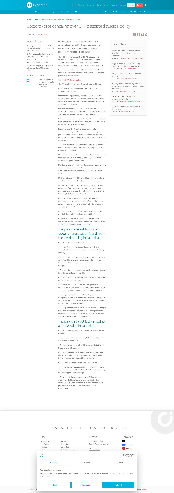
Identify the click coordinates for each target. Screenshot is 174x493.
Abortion (30, 12)
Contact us (65, 447)
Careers (123, 5)
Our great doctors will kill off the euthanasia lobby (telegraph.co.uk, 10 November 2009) (40, 48)
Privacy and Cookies (68, 450)
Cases (99, 5)
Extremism (69, 12)
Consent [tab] (53, 463)
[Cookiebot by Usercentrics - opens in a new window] (124, 455)
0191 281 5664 (97, 441)
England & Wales (104, 12)
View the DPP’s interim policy (69, 80)
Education (59, 12)
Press (43, 450)
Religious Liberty (126, 58)
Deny (55, 485)
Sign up (130, 5)
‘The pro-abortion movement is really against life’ (46, 82)
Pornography (126, 111)
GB (135, 12)
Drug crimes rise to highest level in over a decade (126, 74)
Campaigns (90, 5)
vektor (145, 489)
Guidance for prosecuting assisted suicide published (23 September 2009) (40, 68)
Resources (114, 5)
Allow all (119, 485)
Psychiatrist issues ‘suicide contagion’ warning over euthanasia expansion (127, 64)
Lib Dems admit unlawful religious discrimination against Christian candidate (126, 53)
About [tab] (120, 463)
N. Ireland (116, 12)
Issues (106, 5)
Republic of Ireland (135, 101)
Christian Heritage (41, 12)
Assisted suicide (126, 68)
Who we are (45, 441)
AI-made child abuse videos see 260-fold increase (127, 107)
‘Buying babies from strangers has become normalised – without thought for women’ (128, 86)
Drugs (52, 12)
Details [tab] (87, 463)
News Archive (46, 447)
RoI (139, 12)
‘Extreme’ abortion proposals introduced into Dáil (124, 97)
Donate (139, 5)
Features (81, 5)
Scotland (125, 12)
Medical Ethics (42, 34)
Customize (87, 485)
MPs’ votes (45, 444)
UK (131, 12)
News (73, 5)
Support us (65, 444)
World (145, 12)
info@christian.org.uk (102, 444)
